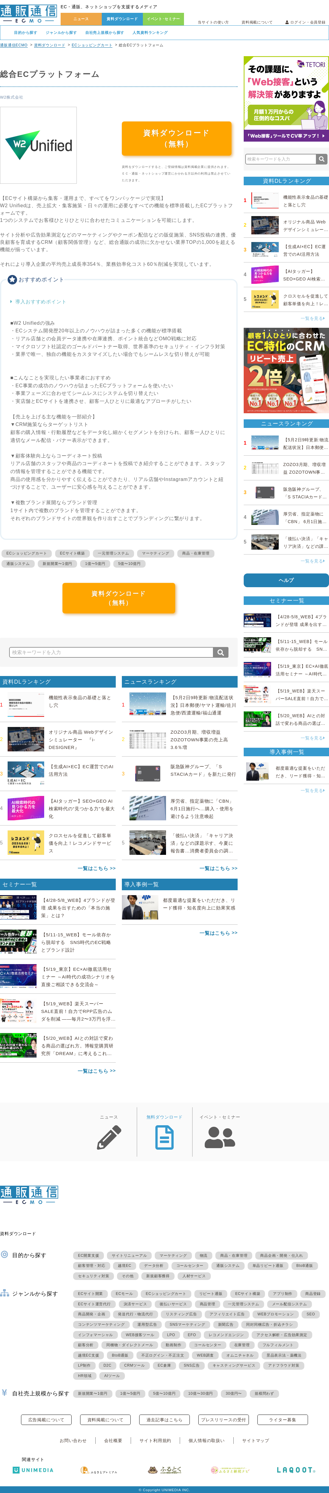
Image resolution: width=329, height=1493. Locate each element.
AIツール (112, 1376)
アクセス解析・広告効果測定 (281, 1335)
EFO (192, 1335)
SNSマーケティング (187, 1324)
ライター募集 (282, 1419)
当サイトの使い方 (213, 22)
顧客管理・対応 (91, 1265)
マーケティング (155, 553)
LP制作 (84, 1365)
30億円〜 (234, 1393)
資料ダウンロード (122, 19)
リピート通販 (211, 1294)
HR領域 (85, 1376)
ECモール (124, 1294)
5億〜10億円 (129, 564)
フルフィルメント (278, 1345)
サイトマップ (255, 1440)
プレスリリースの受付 (223, 1419)
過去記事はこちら (165, 1419)
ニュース (81, 19)
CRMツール (134, 1365)
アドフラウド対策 (283, 1365)
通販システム (18, 564)
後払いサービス (173, 1304)
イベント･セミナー (163, 19)
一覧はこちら (93, 868)
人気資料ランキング (150, 33)
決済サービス (135, 1304)
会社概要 (113, 1440)
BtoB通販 (304, 1265)
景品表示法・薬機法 (284, 1355)
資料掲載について (257, 22)
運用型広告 (147, 1324)
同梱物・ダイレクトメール (129, 1345)
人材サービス (194, 1276)
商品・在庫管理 (196, 553)
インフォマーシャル (95, 1335)
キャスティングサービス (234, 1365)
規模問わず (264, 1393)
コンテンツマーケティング (101, 1324)
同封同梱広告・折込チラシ (269, 1324)
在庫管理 (242, 1345)
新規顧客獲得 (158, 1276)
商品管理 (207, 1304)
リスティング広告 (181, 1314)
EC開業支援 (88, 1255)
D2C (107, 1365)
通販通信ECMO (14, 45)
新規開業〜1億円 (57, 564)
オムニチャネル (240, 1355)
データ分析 (154, 1265)
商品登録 (313, 1294)
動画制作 (173, 1345)
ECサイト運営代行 (94, 1304)
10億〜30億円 (200, 1393)
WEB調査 (205, 1355)
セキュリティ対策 (93, 1276)
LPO (171, 1335)
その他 (127, 1276)
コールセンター (190, 1265)
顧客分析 (86, 1345)
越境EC (124, 1265)
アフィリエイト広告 (227, 1314)
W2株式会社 (11, 97)
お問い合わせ (73, 1440)
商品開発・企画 (91, 1314)
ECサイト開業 (90, 1294)
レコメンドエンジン (226, 1335)
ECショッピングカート (92, 45)
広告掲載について (46, 1419)
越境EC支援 (88, 1355)
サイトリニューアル (129, 1255)
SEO (310, 1314)
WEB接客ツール (140, 1335)
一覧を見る (313, 318)
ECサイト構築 (72, 553)
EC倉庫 (164, 1365)
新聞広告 (226, 1324)
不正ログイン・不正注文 (162, 1355)
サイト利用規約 (155, 1440)
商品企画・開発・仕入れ (281, 1255)
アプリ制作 (282, 1294)
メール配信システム (289, 1304)
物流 (204, 1255)
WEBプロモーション (275, 1314)
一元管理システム (113, 553)
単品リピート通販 (268, 1265)
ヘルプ (286, 580)
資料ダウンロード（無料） (176, 138)
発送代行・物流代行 (135, 1314)
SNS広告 (192, 1365)
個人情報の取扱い (207, 1440)
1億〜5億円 (95, 564)
